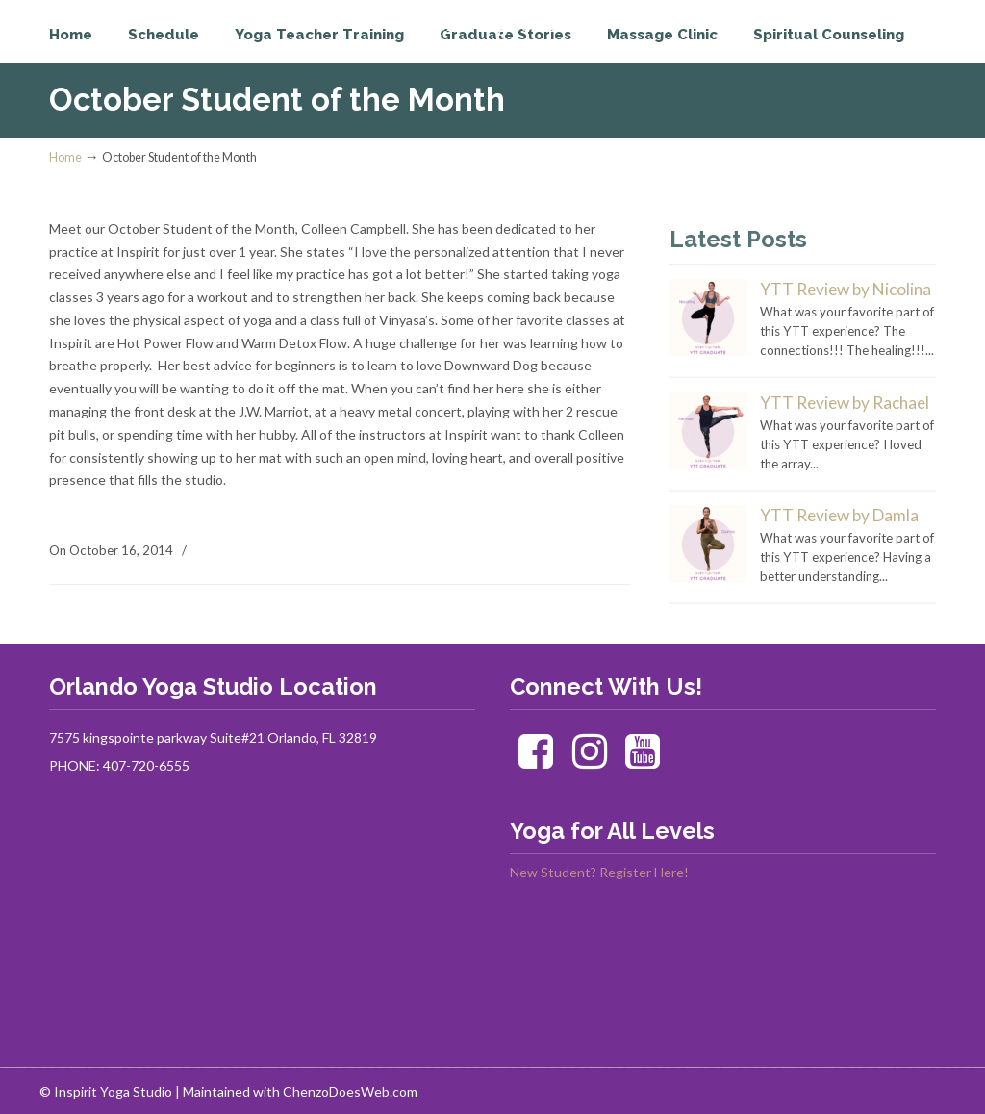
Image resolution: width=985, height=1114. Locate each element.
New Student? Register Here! (599, 872)
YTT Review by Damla (839, 515)
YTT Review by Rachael (844, 402)
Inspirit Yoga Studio (128, 54)
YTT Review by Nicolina (845, 289)
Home (65, 157)
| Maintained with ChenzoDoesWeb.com (296, 1091)
